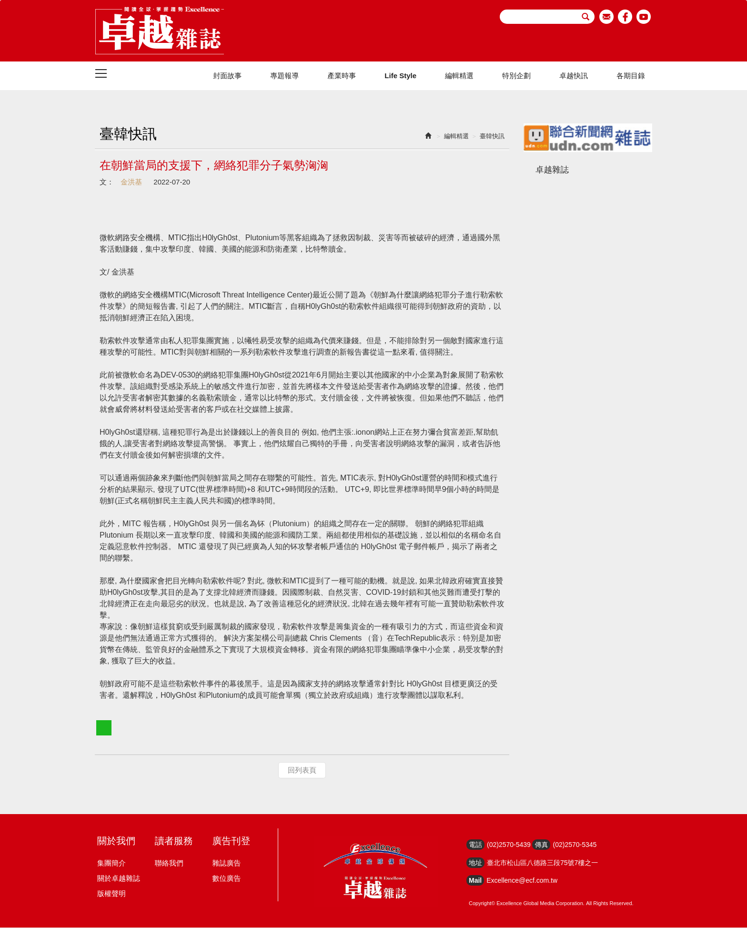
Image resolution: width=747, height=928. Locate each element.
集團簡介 (111, 863)
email (606, 17)
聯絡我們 (169, 863)
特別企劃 (516, 76)
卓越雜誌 (552, 170)
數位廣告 (226, 879)
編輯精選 (459, 76)
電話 (475, 845)
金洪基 (130, 182)
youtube (644, 17)
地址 (475, 863)
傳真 (541, 845)
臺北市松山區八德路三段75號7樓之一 (542, 863)
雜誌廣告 (226, 863)
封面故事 (227, 76)
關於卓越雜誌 (118, 879)
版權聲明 (111, 894)
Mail (475, 881)
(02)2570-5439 (509, 845)
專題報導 (284, 76)
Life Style (400, 76)
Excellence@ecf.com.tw (521, 881)
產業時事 (341, 76)
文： (107, 182)
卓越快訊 (573, 76)
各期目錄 (630, 76)
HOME (160, 31)
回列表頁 (302, 770)
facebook (625, 17)
